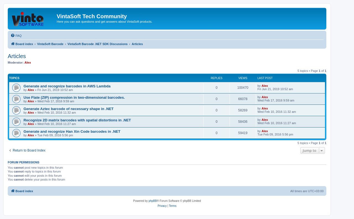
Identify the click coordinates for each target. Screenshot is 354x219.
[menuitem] (16, 35)
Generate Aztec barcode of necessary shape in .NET (69, 109)
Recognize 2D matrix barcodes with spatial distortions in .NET (77, 120)
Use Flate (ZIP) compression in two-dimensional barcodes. (74, 97)
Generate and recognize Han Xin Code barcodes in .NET (72, 131)
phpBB (153, 200)
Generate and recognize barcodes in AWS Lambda (67, 86)
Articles (17, 56)
